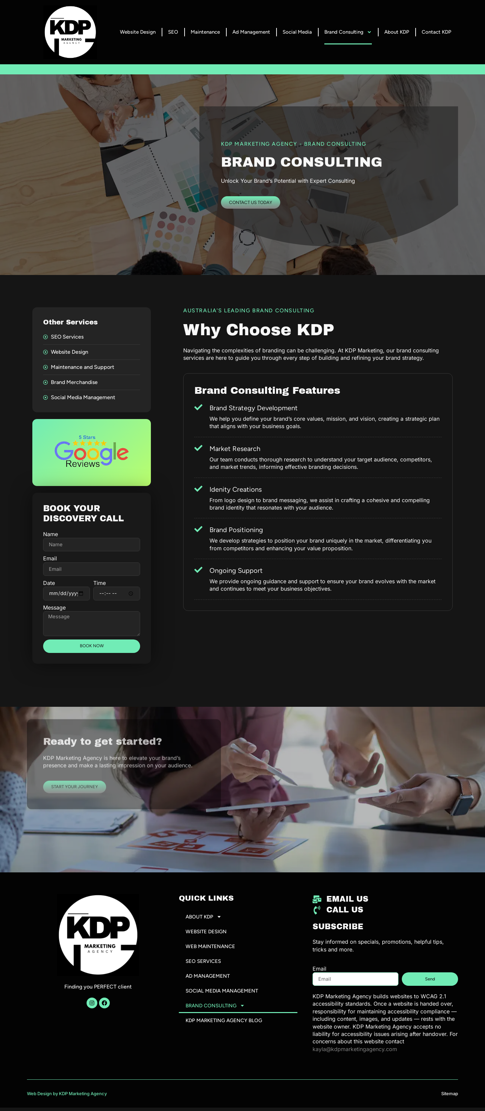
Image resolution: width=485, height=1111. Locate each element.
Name (50, 534)
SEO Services (204, 966)
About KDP (396, 32)
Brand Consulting (348, 32)
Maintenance (205, 32)
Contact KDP (436, 32)
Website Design (138, 32)
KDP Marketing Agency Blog (226, 1026)
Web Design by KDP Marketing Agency (67, 1097)
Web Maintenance (211, 950)
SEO (173, 32)
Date (49, 583)
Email (50, 558)
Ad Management (251, 32)
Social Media (297, 32)
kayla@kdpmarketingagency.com (355, 1052)
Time (99, 583)
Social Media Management (224, 996)
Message (54, 608)
